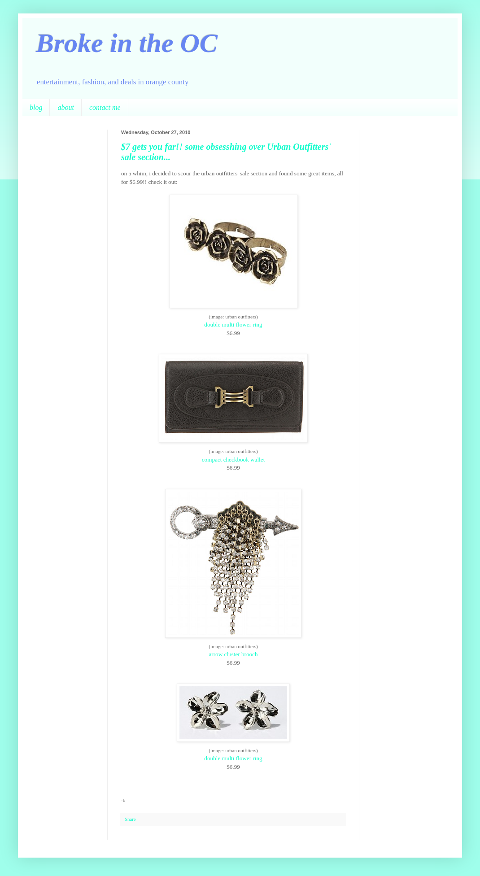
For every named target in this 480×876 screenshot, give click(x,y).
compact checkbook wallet (233, 459)
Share (130, 819)
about (65, 107)
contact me (105, 107)
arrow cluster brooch (233, 654)
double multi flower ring (233, 324)
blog (36, 107)
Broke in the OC (127, 43)
